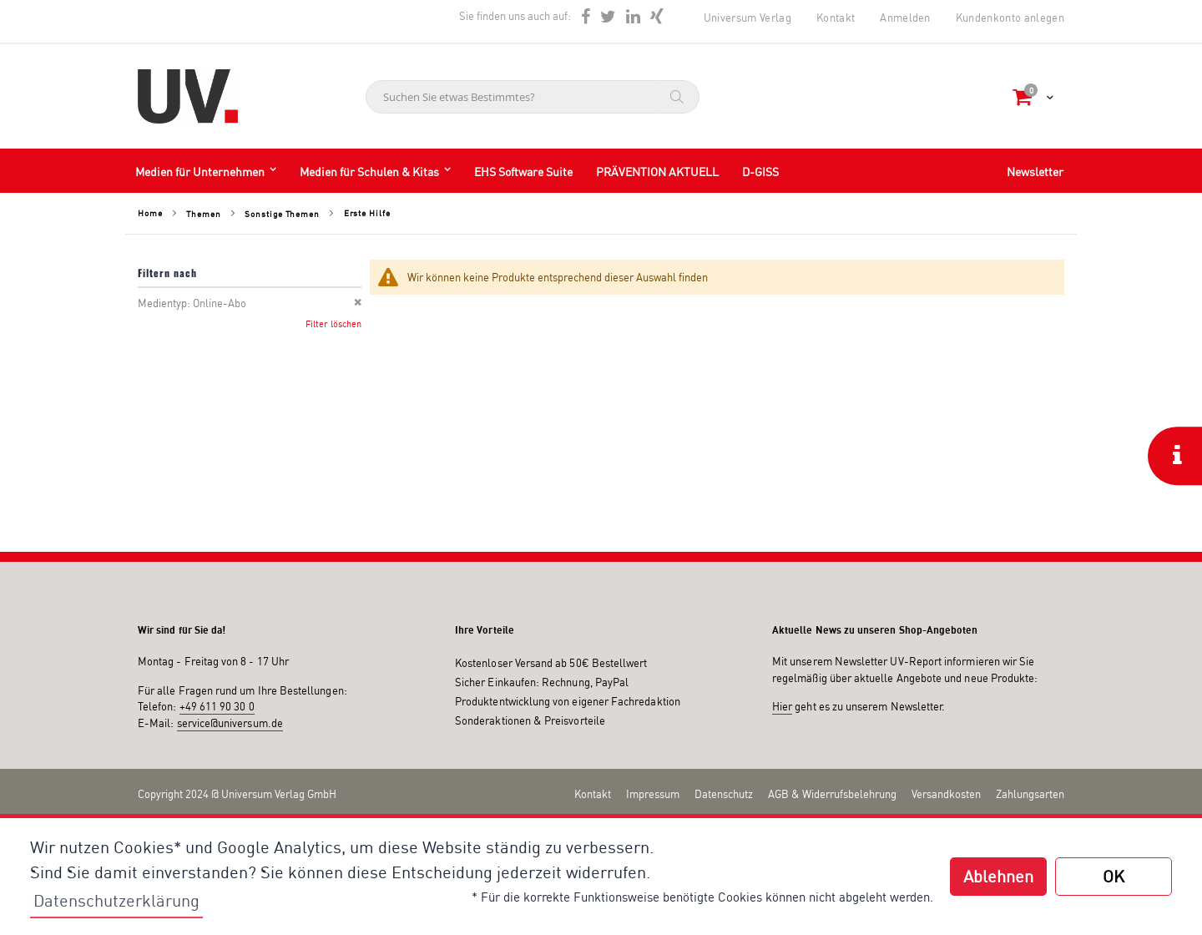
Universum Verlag (747, 17)
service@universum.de (230, 723)
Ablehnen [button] (998, 876)
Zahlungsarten (1030, 794)
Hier (782, 706)
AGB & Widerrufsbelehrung (832, 794)
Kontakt (835, 17)
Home (150, 213)
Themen (203, 214)
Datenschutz (723, 794)
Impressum (652, 794)
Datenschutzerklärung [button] (116, 900)
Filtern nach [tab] (167, 272)
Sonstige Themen (282, 214)
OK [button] (1113, 876)
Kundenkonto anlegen (1010, 17)
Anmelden (905, 17)
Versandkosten (946, 794)
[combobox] (532, 97)
